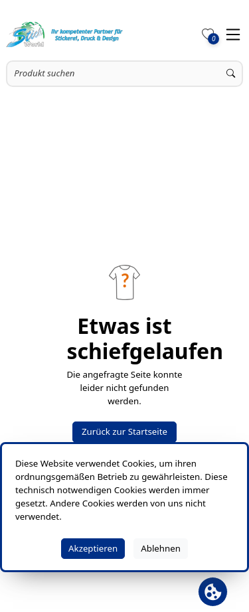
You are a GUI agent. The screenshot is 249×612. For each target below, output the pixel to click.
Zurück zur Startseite (124, 431)
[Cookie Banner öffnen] (213, 592)
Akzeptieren (93, 548)
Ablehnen (161, 548)
